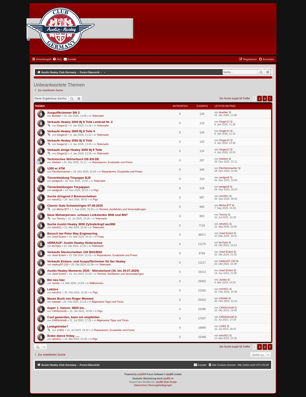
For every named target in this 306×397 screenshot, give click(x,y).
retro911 (57, 199)
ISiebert (56, 162)
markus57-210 (60, 264)
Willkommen (96, 283)
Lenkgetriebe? (57, 326)
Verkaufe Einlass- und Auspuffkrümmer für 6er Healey (86, 261)
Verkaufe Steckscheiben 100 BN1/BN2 (74, 252)
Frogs (100, 236)
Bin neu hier (56, 280)
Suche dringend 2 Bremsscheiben (72, 196)
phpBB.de (168, 378)
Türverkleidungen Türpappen (68, 187)
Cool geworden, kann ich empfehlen (73, 317)
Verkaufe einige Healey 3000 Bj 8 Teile (74, 150)
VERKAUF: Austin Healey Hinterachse (74, 243)
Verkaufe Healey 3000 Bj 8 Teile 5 (71, 131)
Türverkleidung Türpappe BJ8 (69, 177)
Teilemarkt (98, 115)
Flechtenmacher (61, 171)
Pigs (96, 190)
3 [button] (265, 98)
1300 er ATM (56, 168)
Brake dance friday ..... (63, 335)
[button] (270, 98)
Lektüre (52, 289)
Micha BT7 (63, 209)
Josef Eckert (59, 236)
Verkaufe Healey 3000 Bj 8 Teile (69, 140)
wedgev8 (57, 180)
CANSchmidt (59, 311)
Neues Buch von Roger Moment (70, 298)
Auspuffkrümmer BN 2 (63, 112)
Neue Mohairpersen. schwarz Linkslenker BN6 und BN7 (87, 215)
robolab (56, 301)
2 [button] (259, 98)
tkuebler (56, 115)
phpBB (141, 374)
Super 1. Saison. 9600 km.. (66, 308)
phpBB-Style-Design (166, 382)
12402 (60, 330)
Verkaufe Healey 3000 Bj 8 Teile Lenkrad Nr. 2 (80, 122)
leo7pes (56, 246)
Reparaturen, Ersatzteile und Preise (112, 162)
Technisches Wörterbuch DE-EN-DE (73, 159)
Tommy (61, 218)
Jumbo (56, 283)
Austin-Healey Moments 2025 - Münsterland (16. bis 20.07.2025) (93, 270)
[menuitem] (57, 59)
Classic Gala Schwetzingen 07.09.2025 (75, 205)
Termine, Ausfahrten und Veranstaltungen (122, 209)
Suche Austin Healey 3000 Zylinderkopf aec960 (81, 224)
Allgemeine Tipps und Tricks (108, 301)
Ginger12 (62, 125)
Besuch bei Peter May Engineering (72, 233)
